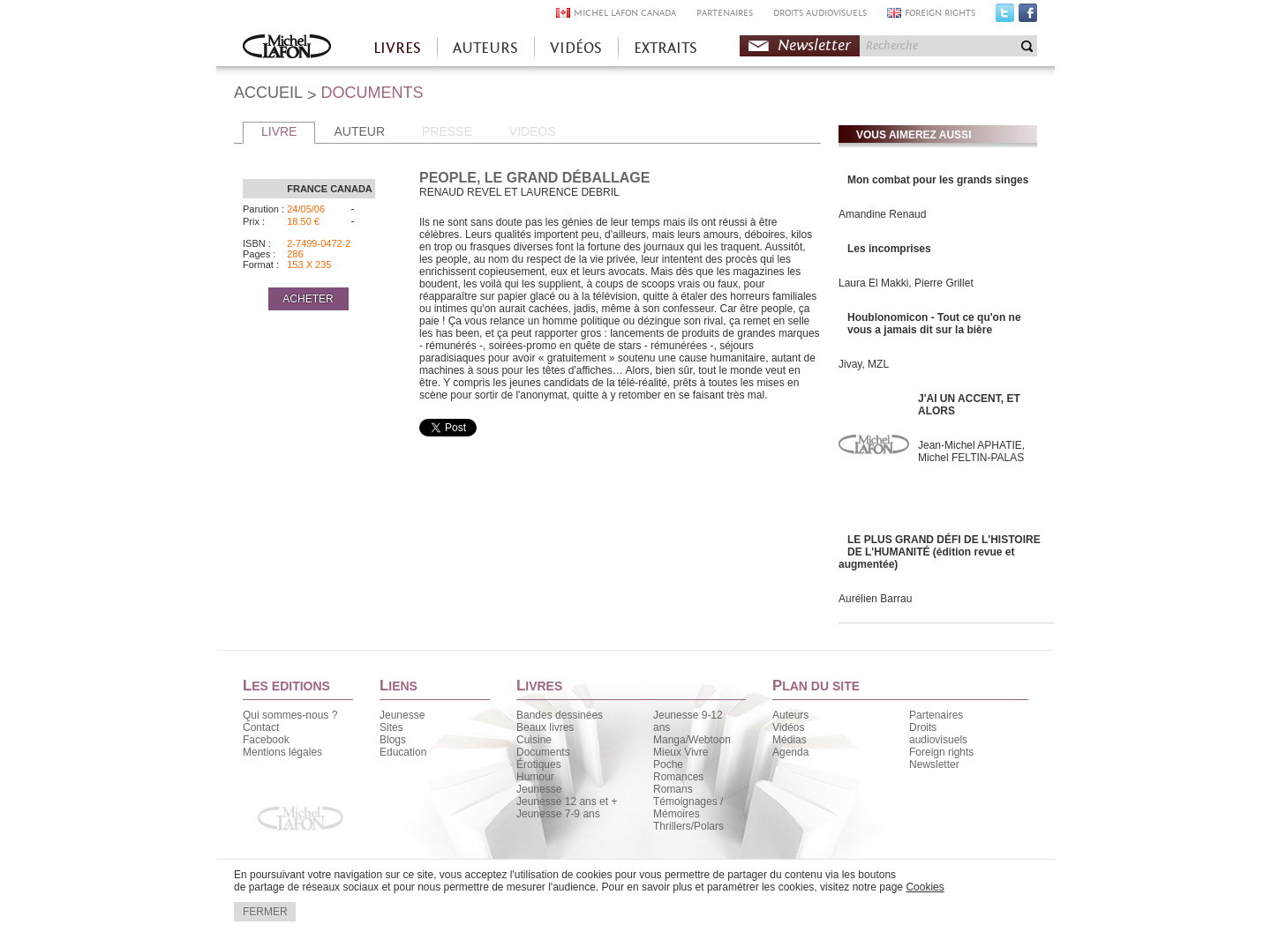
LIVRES (397, 48)
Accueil (287, 48)
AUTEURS (485, 48)
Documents (543, 752)
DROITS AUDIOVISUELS (820, 13)
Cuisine (534, 740)
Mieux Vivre (680, 752)
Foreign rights (941, 752)
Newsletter (814, 45)
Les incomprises (889, 248)
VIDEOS (532, 131)
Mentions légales (282, 752)
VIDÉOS (576, 48)
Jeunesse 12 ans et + (566, 801)
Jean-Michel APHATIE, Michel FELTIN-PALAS (971, 451)
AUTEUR (359, 131)
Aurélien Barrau (875, 599)
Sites (391, 727)
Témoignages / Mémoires (688, 807)
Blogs (393, 740)
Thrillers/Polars (688, 826)
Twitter (1005, 17)
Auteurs (790, 715)
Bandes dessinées (559, 715)
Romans (673, 789)
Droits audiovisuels (938, 733)
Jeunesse (402, 715)
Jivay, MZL (864, 364)
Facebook (1028, 17)
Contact (261, 727)
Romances (678, 777)
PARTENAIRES (724, 13)
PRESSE (447, 131)
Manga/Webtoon (692, 740)
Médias (789, 740)
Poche (668, 764)
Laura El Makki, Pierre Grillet (906, 283)
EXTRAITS (665, 48)
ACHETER (307, 299)
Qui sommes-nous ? (290, 715)
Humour (535, 777)
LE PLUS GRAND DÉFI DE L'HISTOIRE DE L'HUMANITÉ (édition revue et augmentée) (940, 551)
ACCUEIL (268, 92)
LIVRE (279, 131)
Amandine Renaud (882, 214)
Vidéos (788, 727)
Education (403, 752)
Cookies (925, 887)
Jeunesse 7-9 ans (558, 814)
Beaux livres (545, 727)
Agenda (790, 752)
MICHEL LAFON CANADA (625, 13)
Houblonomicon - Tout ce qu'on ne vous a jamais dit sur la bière (934, 323)
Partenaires (936, 715)
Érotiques (538, 764)
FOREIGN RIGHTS (940, 13)
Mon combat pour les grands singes (937, 180)
